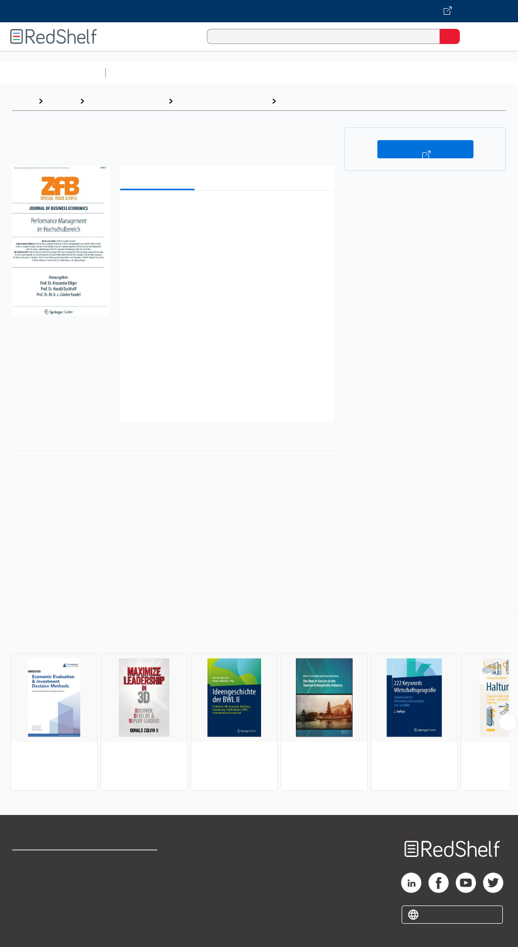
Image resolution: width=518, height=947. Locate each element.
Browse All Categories (52, 72)
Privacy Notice (38, 907)
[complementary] (259, 703)
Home (22, 101)
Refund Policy (133, 884)
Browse (61, 101)
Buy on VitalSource (425, 149)
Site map (28, 929)
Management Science (322, 101)
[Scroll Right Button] (508, 722)
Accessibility (132, 907)
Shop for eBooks (42, 862)
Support (26, 884)
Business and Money (126, 101)
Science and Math (198, 72)
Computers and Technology (289, 72)
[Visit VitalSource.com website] (259, 11)
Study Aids (136, 72)
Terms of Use (133, 862)
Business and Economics (392, 72)
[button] (226, 213)
